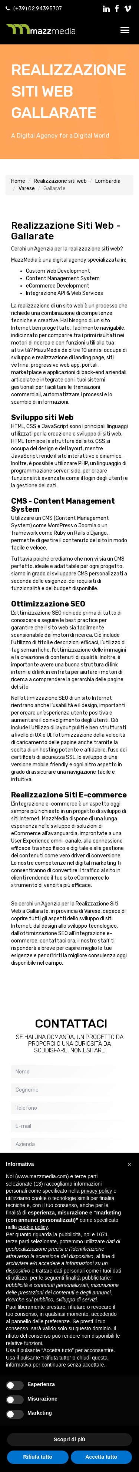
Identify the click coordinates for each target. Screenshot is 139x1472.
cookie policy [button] (32, 1227)
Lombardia (107, 181)
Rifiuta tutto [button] (37, 1457)
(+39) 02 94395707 (37, 9)
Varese (27, 188)
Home (18, 181)
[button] (129, 1164)
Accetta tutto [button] (101, 1457)
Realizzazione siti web (60, 181)
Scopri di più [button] (69, 1439)
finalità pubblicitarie (88, 1278)
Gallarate (53, 113)
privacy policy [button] (96, 1191)
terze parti (17, 1241)
